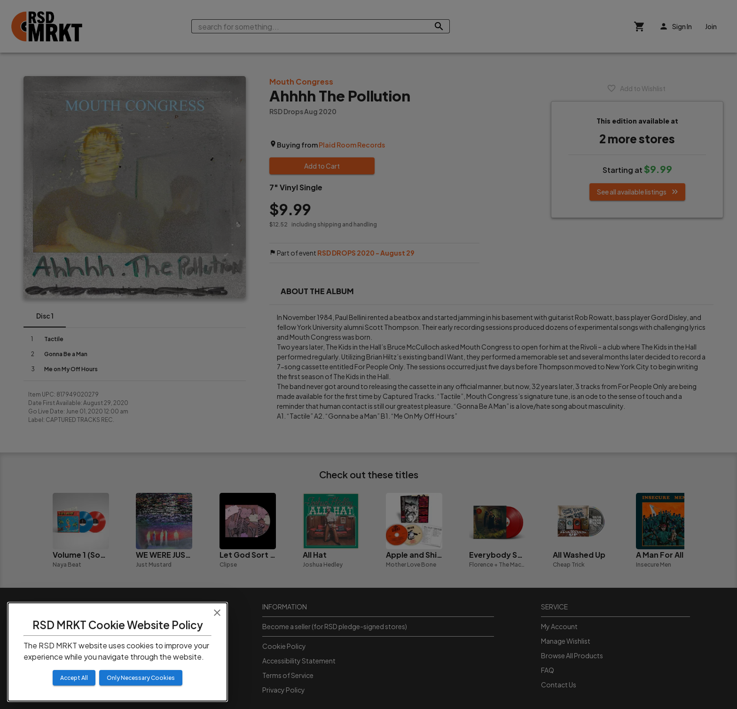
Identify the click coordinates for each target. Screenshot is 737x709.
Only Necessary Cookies (141, 677)
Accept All (74, 677)
